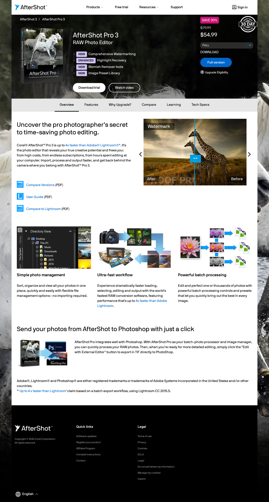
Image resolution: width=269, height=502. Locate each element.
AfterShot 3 (28, 19)
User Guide (34, 197)
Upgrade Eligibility (216, 72)
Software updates (88, 436)
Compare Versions (40, 185)
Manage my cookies (151, 472)
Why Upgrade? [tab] (120, 104)
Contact (81, 460)
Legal (141, 460)
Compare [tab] (149, 104)
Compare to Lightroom (43, 209)
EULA (141, 454)
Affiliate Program (87, 448)
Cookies (143, 448)
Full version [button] (216, 62)
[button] (95, 7)
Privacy (142, 442)
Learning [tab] (174, 104)
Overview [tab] (67, 104)
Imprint (142, 478)
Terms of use (146, 436)
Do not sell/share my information (159, 466)
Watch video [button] (124, 87)
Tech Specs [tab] (200, 104)
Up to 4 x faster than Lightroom (43, 391)
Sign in (240, 7)
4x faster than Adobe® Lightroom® (92, 145)
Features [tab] (91, 104)
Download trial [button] (89, 87)
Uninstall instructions (90, 454)
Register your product (90, 442)
